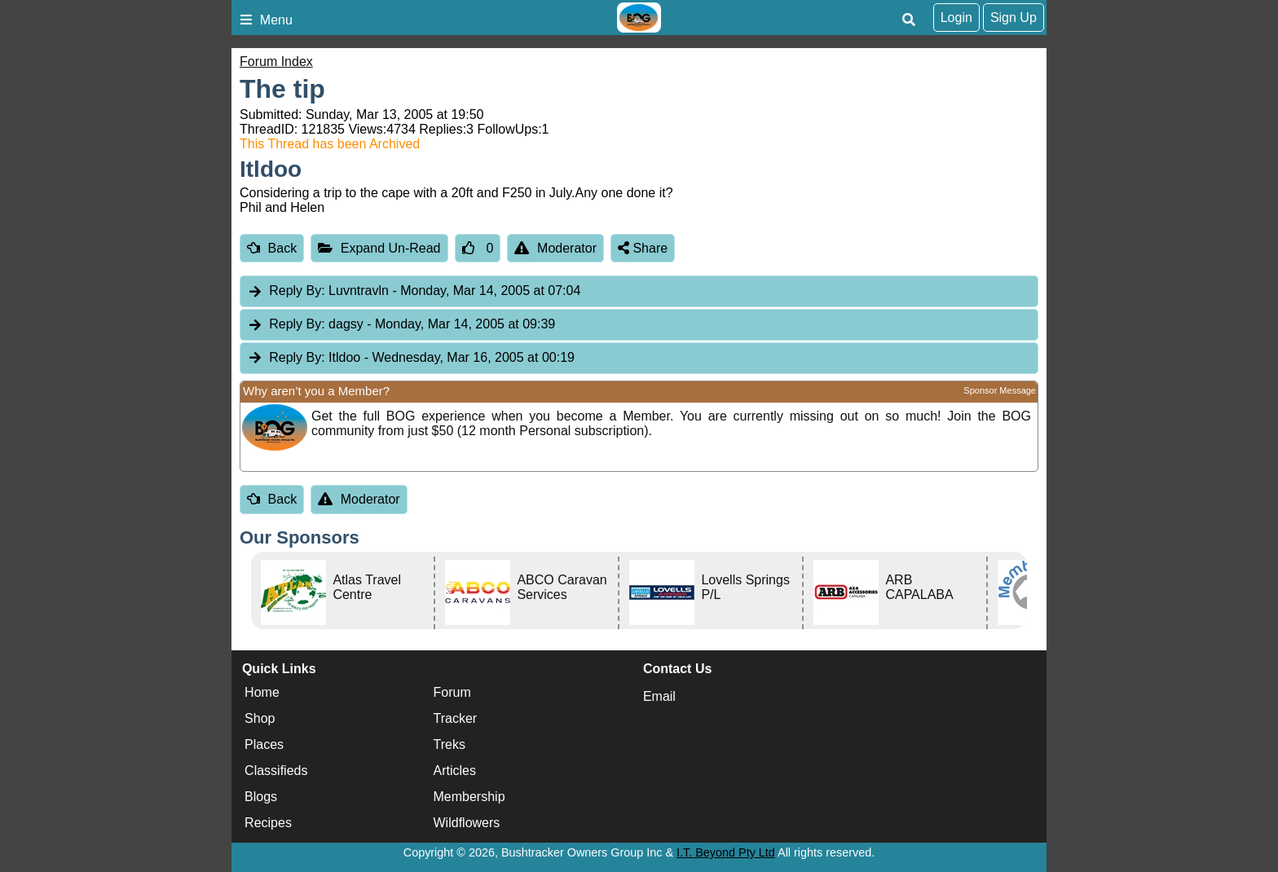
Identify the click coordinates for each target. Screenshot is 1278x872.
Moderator (555, 248)
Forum (452, 692)
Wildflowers (467, 823)
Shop (260, 718)
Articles (455, 770)
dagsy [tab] (401, 324)
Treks (449, 744)
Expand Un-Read (379, 248)
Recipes (268, 823)
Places (264, 744)
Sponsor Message (999, 390)
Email (659, 696)
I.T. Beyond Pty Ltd (725, 852)
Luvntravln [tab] (413, 291)
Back (272, 248)
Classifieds (276, 770)
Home (262, 692)
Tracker (456, 718)
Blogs (261, 797)
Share (643, 248)
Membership (469, 797)
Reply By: (296, 290)
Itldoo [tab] (411, 358)
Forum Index (276, 61)
